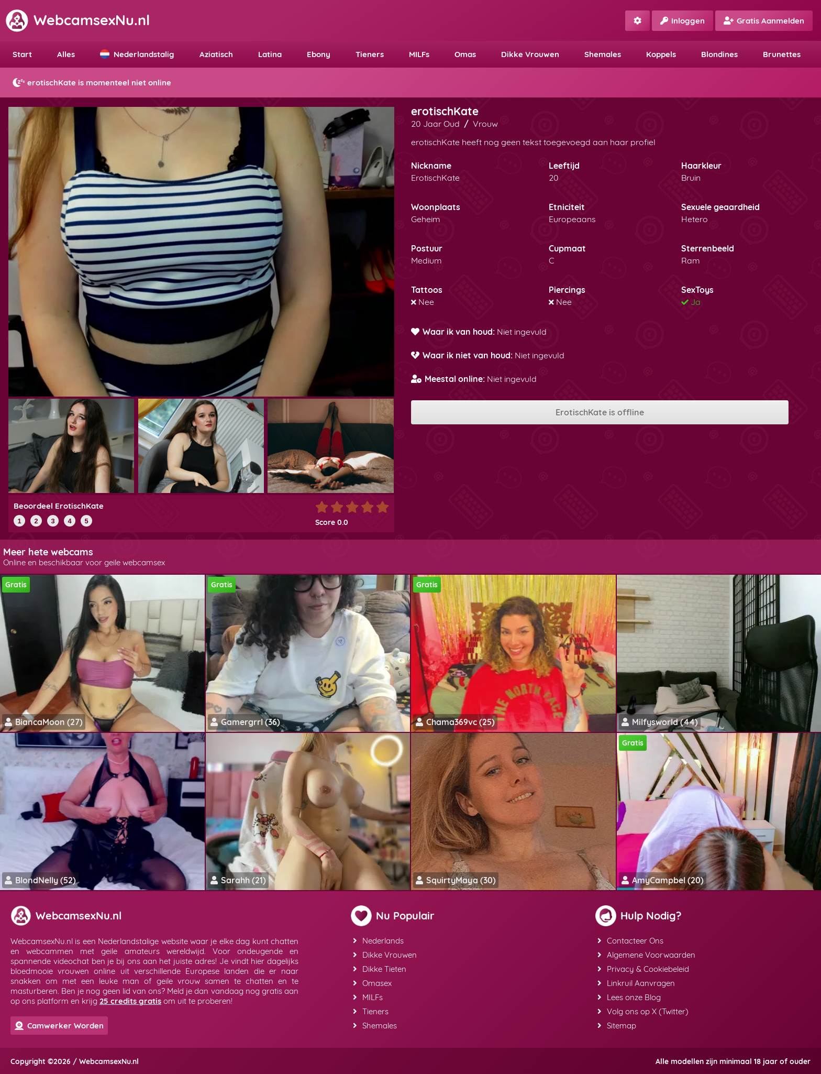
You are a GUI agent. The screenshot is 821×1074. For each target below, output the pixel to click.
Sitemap (616, 1026)
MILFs (419, 54)
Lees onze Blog (629, 997)
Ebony (318, 54)
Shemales (602, 54)
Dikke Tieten (379, 969)
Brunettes (782, 54)
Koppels (661, 54)
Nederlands (378, 941)
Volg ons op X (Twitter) (643, 1011)
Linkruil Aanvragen (636, 983)
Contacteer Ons (630, 941)
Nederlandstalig (137, 54)
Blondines (719, 54)
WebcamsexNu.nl (77, 20)
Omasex (372, 983)
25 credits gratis (130, 1001)
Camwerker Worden (59, 1026)
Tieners (370, 54)
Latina (270, 54)
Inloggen (682, 21)
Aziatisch (216, 54)
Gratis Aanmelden (764, 21)
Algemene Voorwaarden (646, 955)
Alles (66, 54)
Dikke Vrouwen (530, 54)
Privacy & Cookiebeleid (643, 969)
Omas (465, 54)
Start (22, 54)
